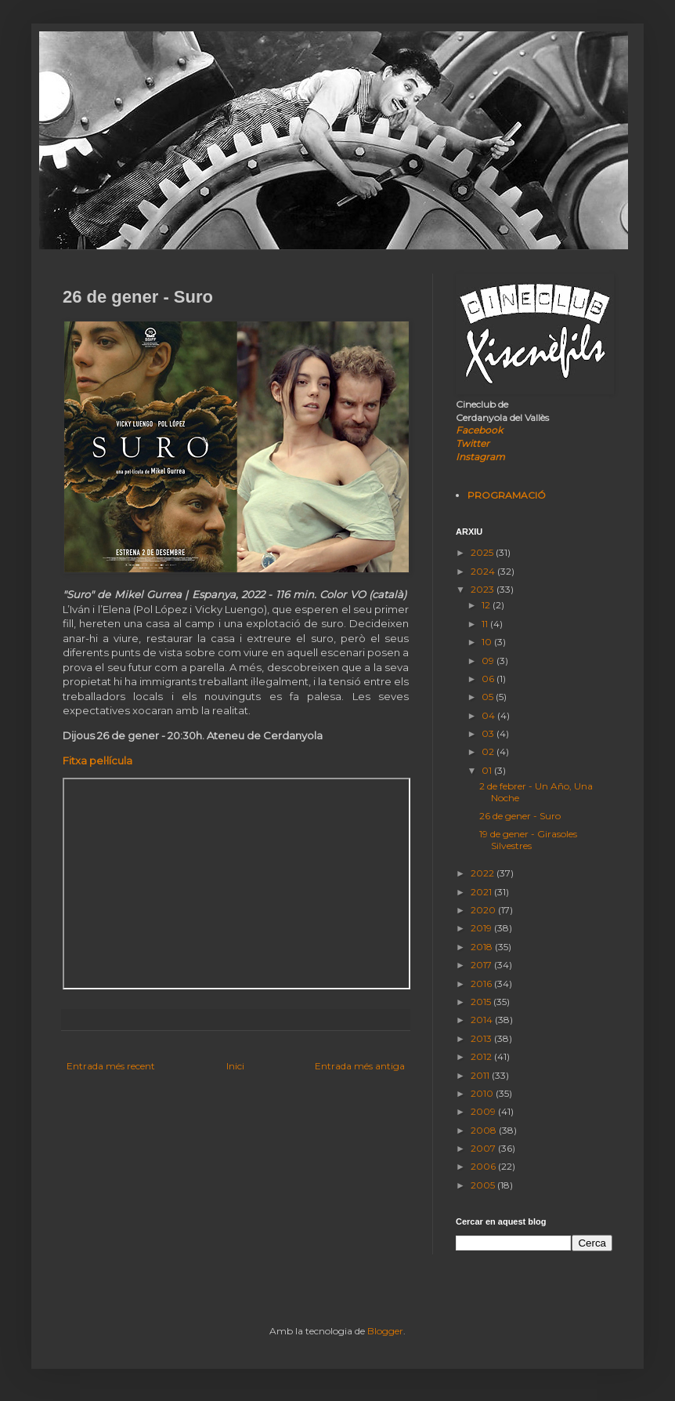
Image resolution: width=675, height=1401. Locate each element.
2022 (483, 873)
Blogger (385, 1331)
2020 (484, 910)
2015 (482, 1001)
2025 (483, 552)
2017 (482, 965)
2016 (482, 983)
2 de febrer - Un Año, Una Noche (536, 791)
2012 (482, 1056)
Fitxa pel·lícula (97, 760)
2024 (484, 571)
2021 (482, 892)
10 (488, 642)
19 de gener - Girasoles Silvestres (528, 839)
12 (487, 605)
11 (486, 624)
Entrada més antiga (360, 1066)
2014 (483, 1019)
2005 (484, 1185)
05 (489, 696)
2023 (483, 589)
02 (489, 751)
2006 (484, 1166)
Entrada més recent (111, 1066)
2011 (481, 1075)
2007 (484, 1148)
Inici (235, 1066)
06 (489, 678)
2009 (484, 1111)
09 (489, 660)
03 (489, 733)
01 (488, 770)
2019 (482, 928)
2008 (485, 1130)
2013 (482, 1038)
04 (489, 715)
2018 (483, 947)
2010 (483, 1093)
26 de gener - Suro (520, 816)
